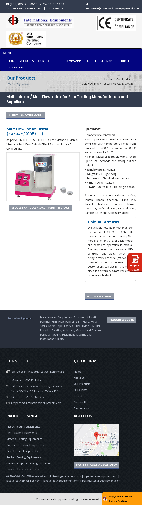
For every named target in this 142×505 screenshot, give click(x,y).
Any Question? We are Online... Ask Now (120, 498)
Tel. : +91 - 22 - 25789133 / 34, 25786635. (37, 386)
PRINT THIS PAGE (59, 208)
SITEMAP (106, 61)
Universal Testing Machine (22, 469)
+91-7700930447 (46, 390)
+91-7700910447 (22, 390)
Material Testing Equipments (24, 439)
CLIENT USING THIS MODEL (26, 115)
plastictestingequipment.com (61, 480)
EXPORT (90, 61)
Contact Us (80, 402)
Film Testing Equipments (21, 432)
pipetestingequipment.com (101, 476)
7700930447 (54, 8)
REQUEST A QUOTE (23, 208)
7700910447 (34, 8)
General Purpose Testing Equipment (29, 463)
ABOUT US (27, 61)
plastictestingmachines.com (23, 480)
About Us (79, 377)
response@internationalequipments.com (36, 403)
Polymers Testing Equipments (25, 445)
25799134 (15, 8)
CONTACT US (16, 67)
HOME (12, 61)
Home (108, 79)
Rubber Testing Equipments (23, 457)
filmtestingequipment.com (65, 476)
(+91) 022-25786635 (24, 4)
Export (78, 396)
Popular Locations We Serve (96, 465)
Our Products (82, 384)
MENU (8, 53)
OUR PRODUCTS (49, 61)
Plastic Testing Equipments (23, 426)
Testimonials (73, 61)
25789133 (49, 4)
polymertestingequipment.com (101, 480)
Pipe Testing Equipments (22, 451)
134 (61, 4)
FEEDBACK (123, 61)
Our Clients (80, 390)
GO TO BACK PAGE (99, 296)
